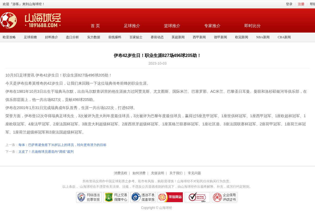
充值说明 (157, 173)
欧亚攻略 (9, 37)
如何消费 (139, 173)
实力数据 (93, 37)
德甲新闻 (220, 37)
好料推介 (51, 37)
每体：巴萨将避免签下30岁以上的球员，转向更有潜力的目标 (62, 145)
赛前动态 (157, 37)
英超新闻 (178, 37)
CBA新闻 (284, 37)
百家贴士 (136, 37)
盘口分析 (72, 37)
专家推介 (212, 26)
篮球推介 (172, 26)
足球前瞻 (30, 37)
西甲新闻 (199, 37)
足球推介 (132, 26)
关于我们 (175, 173)
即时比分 (252, 26)
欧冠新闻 (241, 37)
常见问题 (194, 173)
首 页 (95, 26)
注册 (301, 4)
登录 (289, 4)
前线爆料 (114, 37)
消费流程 (120, 173)
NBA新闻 (263, 37)
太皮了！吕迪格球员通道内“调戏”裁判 (46, 152)
